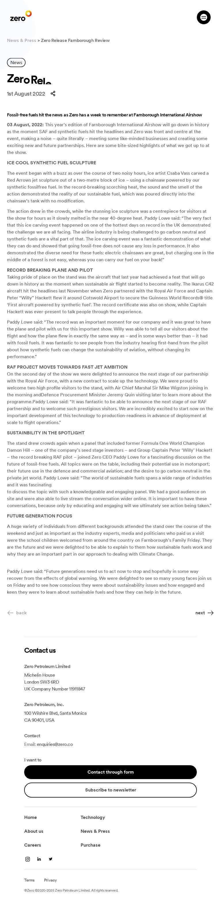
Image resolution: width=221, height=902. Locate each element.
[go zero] (21, 15)
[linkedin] (27, 859)
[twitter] (50, 859)
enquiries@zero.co (55, 744)
